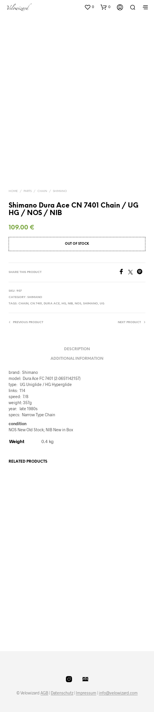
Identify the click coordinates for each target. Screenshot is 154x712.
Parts (28, 191)
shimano (90, 303)
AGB (44, 693)
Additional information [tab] (77, 359)
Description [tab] (77, 349)
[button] (89, 7)
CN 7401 (36, 303)
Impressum (86, 693)
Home (13, 191)
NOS (78, 303)
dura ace (52, 303)
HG (63, 303)
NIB (70, 303)
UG (102, 303)
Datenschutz (62, 693)
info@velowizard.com (118, 693)
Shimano (60, 191)
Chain (42, 191)
